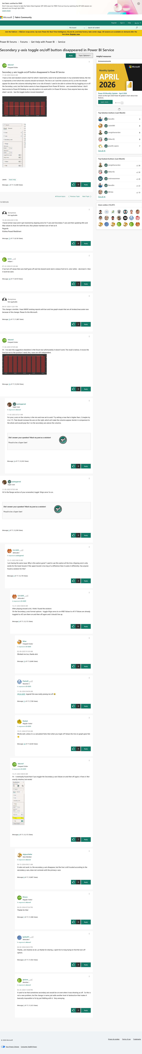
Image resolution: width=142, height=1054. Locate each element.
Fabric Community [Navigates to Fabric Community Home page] (23, 17)
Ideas (55, 17)
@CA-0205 (21, 694)
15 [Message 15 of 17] (9, 319)
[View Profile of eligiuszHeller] (27, 854)
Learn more (6, 11)
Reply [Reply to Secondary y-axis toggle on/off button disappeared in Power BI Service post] (86, 185)
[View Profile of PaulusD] (25, 681)
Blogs (75, 17)
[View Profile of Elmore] (25, 897)
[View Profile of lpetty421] (26, 937)
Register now (75, 34)
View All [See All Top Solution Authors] (102, 150)
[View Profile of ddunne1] (11, 65)
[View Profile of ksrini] (10, 259)
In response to (14, 410)
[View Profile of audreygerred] (21, 404)
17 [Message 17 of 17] (9, 238)
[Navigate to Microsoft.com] (6, 17)
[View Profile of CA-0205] (16, 550)
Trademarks (137, 1039)
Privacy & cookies (113, 1039)
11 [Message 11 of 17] (24, 701)
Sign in (122, 23)
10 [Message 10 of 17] (24, 744)
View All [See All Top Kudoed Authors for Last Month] (102, 196)
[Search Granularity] (77, 28)
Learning (84, 17)
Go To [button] (137, 23)
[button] (71, 55)
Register (114, 23)
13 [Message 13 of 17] (9, 384)
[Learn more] (105, 102)
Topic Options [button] (84, 55)
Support (93, 17)
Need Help (12, 179)
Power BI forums (8, 41)
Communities (65, 17)
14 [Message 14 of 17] (14, 461)
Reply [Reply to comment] (86, 243)
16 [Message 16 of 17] (9, 279)
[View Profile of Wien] (24, 641)
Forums (36, 17)
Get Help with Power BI (43, 41)
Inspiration (46, 17)
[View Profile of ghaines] (25, 979)
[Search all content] (113, 28)
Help (129, 23)
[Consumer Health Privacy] (29, 1047)
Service (61, 41)
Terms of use (126, 1039)
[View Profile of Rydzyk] (25, 721)
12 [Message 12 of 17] (24, 661)
